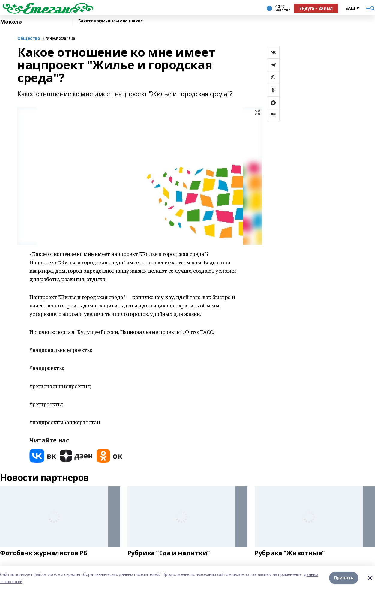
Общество (28, 38)
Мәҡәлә (11, 22)
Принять (343, 578)
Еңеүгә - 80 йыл (316, 8)
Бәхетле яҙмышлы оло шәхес (110, 21)
